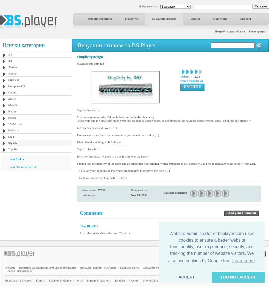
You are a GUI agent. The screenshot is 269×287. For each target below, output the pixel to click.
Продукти (132, 18)
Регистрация (257, 31)
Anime (12, 73)
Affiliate (111, 267)
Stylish (12, 143)
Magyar (67, 280)
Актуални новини (91, 267)
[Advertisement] (36, 205)
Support (245, 18)
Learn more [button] (243, 260)
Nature (12, 111)
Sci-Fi (12, 136)
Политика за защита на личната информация (47, 267)
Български (12, 280)
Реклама (10, 267)
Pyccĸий (134, 280)
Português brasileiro (99, 280)
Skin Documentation (22, 167)
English (40, 280)
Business (13, 79)
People (12, 117)
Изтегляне (220, 18)
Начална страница (99, 18)
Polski (79, 280)
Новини (194, 18)
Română (120, 280)
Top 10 (12, 149)
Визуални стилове (164, 18)
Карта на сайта (129, 267)
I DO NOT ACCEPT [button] (238, 277)
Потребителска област (230, 31)
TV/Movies (15, 124)
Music (12, 98)
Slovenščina (150, 280)
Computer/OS (16, 86)
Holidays (13, 130)
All (10, 54)
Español (53, 280)
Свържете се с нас (154, 267)
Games (12, 92)
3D (10, 60)
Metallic (13, 105)
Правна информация (18, 270)
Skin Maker (16, 159)
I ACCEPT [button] (185, 277)
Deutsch (27, 280)
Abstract (13, 67)
